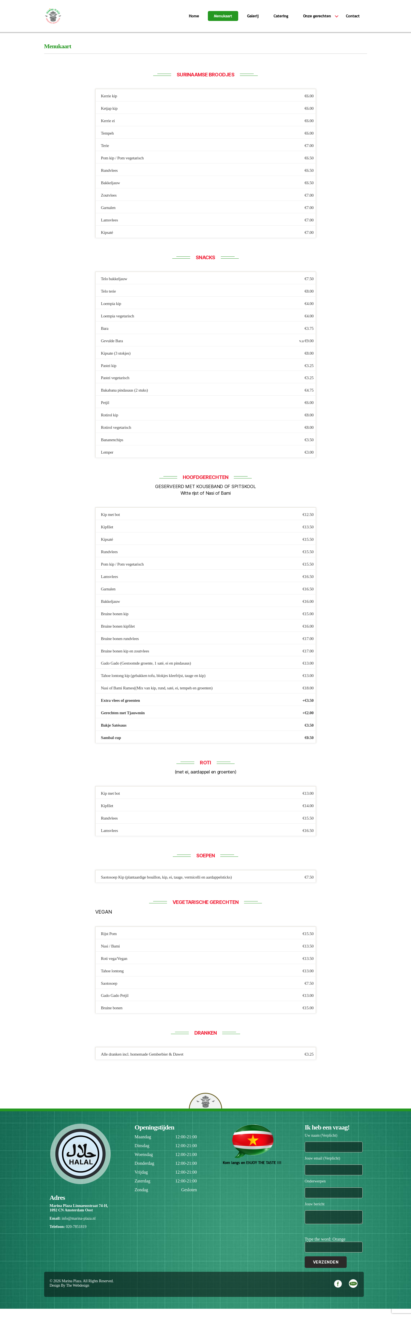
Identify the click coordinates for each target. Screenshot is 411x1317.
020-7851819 (76, 1235)
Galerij (253, 20)
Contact (353, 20)
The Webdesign (77, 1294)
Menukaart (223, 20)
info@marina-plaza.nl (79, 1227)
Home (194, 20)
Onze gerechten (317, 20)
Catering (281, 20)
